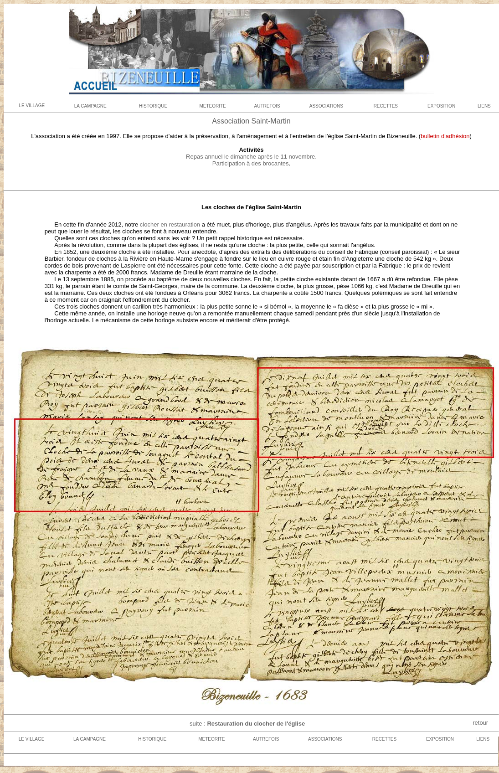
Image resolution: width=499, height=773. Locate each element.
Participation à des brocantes (250, 163)
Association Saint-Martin (251, 121)
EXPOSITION (441, 105)
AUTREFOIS (267, 105)
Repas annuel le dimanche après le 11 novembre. (251, 156)
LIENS (484, 105)
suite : (198, 723)
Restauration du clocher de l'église (255, 723)
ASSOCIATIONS (326, 105)
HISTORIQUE (153, 105)
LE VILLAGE (32, 105)
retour (480, 722)
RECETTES (386, 105)
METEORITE (212, 105)
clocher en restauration (169, 224)
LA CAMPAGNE (90, 105)
